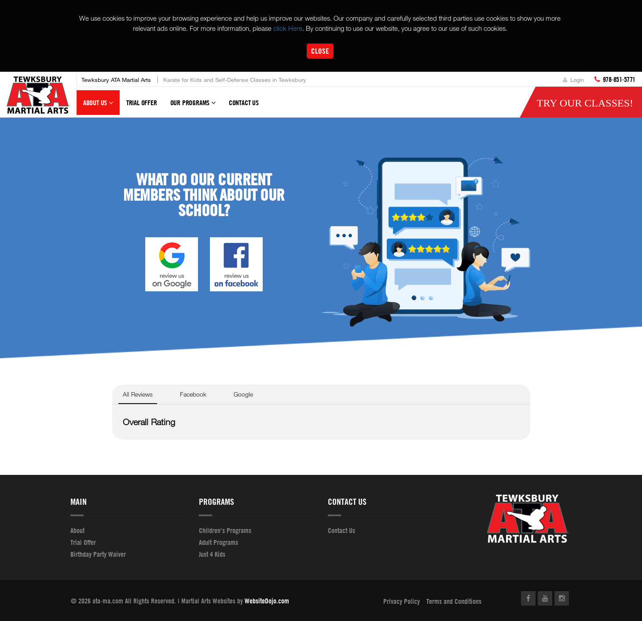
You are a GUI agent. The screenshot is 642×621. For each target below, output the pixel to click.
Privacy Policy (401, 601)
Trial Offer (141, 102)
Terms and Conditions (453, 601)
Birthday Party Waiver (98, 554)
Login (573, 79)
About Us (98, 106)
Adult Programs (218, 542)
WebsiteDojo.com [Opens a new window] (267, 600)
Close (320, 50)
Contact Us (244, 102)
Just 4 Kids (212, 554)
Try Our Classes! (585, 103)
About (77, 530)
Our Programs (193, 106)
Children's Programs (225, 530)
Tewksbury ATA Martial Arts (116, 79)
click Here (287, 28)
